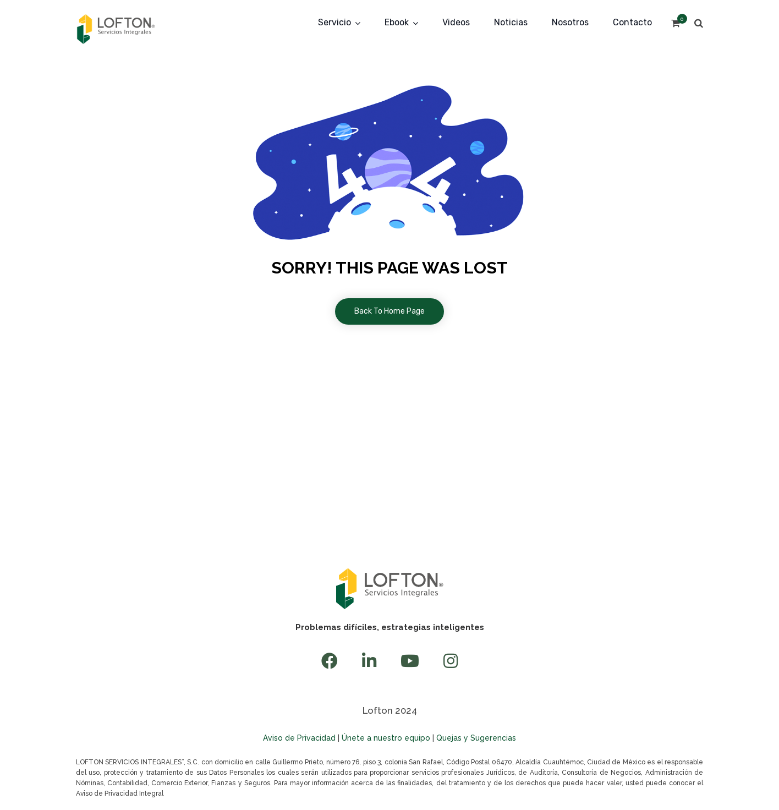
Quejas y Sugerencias (476, 738)
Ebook (397, 22)
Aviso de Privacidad (299, 738)
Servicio (334, 22)
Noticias (511, 22)
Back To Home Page (389, 311)
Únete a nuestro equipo (386, 738)
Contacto (632, 22)
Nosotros (570, 22)
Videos (456, 22)
